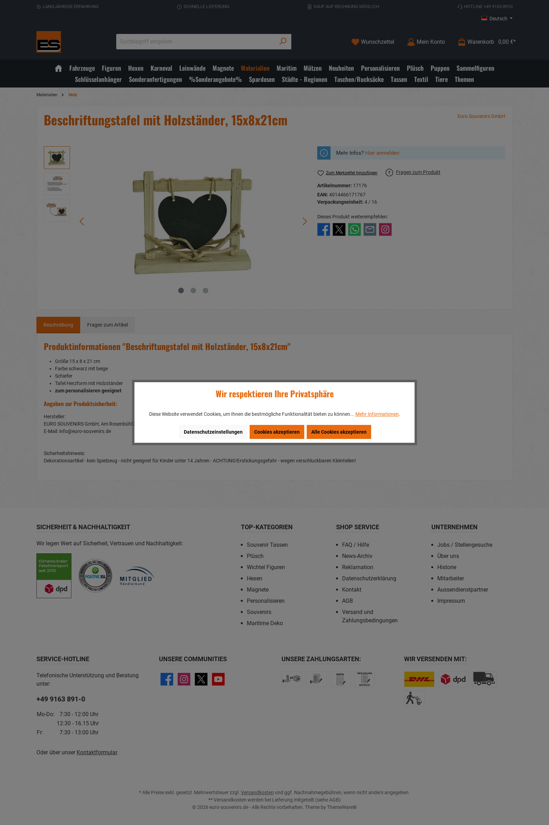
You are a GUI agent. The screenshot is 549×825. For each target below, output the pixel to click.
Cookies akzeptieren (277, 432)
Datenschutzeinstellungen (213, 432)
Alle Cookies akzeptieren (339, 432)
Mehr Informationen (377, 414)
